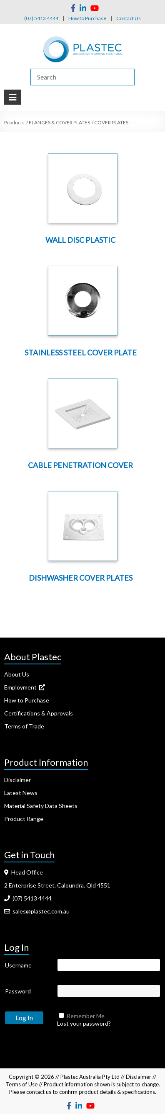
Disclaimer (17, 779)
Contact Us (128, 18)
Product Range (23, 818)
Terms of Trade (24, 726)
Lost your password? (84, 1023)
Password (18, 991)
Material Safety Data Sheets (41, 805)
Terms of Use (21, 1084)
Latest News (21, 792)
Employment (24, 687)
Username (18, 965)
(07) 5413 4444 (41, 18)
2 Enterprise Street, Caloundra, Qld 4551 (57, 885)
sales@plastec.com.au (37, 911)
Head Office (23, 872)
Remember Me (86, 1015)
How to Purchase (87, 18)
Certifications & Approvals (38, 713)
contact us (38, 1091)
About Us (16, 674)
